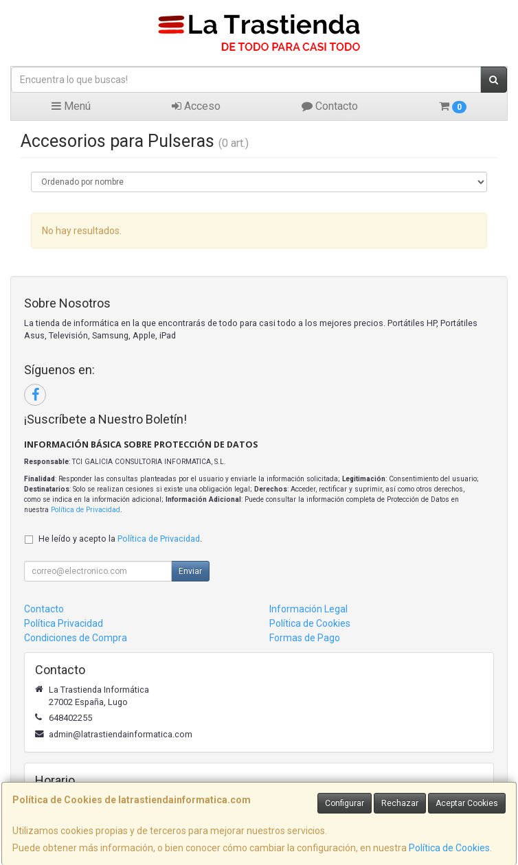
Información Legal (308, 608)
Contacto (330, 106)
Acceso (196, 106)
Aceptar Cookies (467, 803)
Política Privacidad (63, 623)
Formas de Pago (304, 637)
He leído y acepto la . (120, 538)
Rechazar (399, 803)
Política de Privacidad (85, 510)
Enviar (190, 571)
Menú (71, 106)
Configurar (344, 803)
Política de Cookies (449, 847)
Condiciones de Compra (75, 637)
